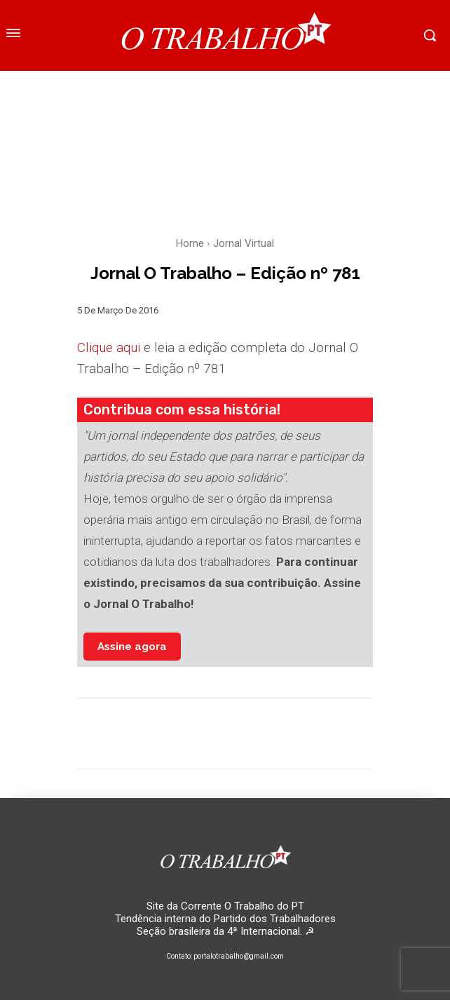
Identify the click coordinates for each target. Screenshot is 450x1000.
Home (190, 243)
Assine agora (132, 646)
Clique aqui (108, 347)
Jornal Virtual (243, 243)
